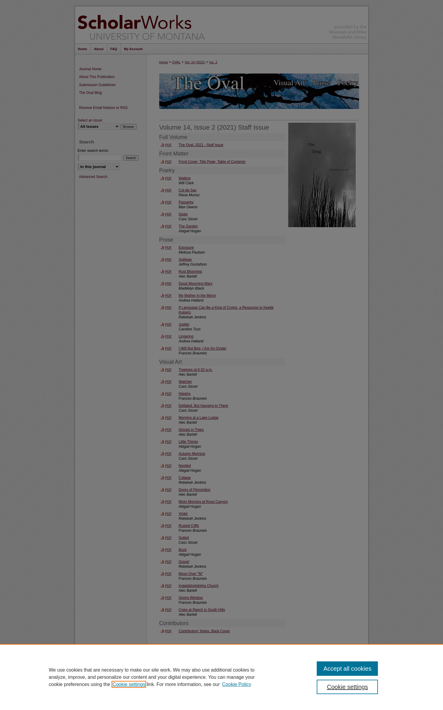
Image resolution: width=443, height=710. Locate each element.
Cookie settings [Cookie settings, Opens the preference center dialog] (347, 687)
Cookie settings (128, 684)
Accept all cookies (347, 668)
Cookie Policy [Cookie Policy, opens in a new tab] (236, 684)
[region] (221, 677)
